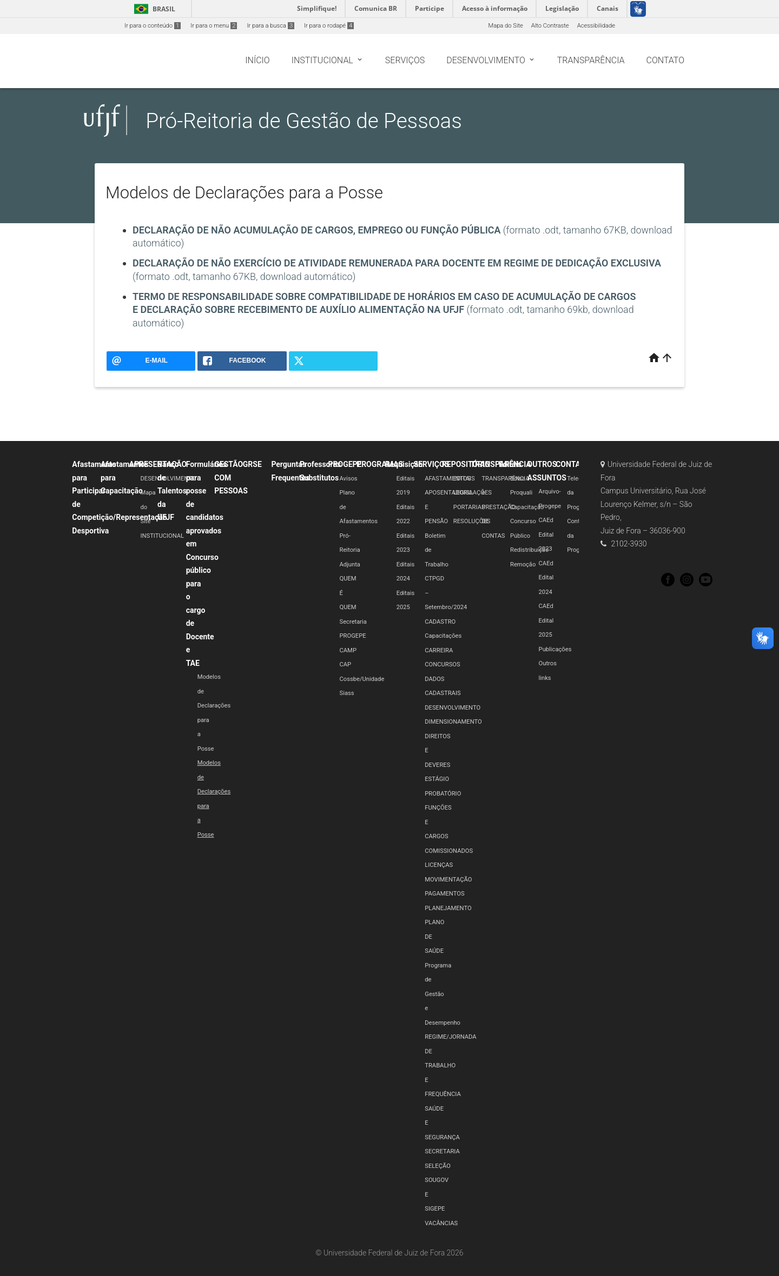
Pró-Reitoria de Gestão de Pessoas (304, 121)
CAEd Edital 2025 (546, 620)
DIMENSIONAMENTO (453, 721)
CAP (346, 664)
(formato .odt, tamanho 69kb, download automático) (384, 310)
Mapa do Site (505, 25)
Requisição (404, 464)
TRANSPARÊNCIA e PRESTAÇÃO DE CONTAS (505, 507)
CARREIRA (439, 650)
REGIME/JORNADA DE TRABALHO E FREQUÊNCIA (450, 1065)
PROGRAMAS (380, 464)
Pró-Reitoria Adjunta (350, 550)
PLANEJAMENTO (448, 908)
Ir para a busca (270, 25)
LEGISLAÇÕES (472, 492)
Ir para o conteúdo (152, 25)
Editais (510, 464)
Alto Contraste (550, 25)
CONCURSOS (442, 664)
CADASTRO (440, 621)
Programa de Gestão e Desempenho (442, 994)
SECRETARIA (442, 1151)
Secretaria (353, 621)
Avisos (349, 478)
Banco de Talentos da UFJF (172, 491)
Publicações (555, 649)
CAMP (348, 650)
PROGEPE (345, 464)
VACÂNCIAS (441, 1223)
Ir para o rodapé (329, 25)
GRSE (252, 464)
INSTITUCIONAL (162, 535)
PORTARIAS (469, 507)
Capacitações (443, 635)
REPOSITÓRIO (466, 464)
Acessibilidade (596, 25)
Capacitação (527, 507)
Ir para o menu (213, 25)
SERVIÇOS (431, 464)
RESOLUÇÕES (472, 521)
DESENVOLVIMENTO (168, 478)
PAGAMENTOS (444, 893)
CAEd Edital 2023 (546, 534)
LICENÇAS (439, 865)
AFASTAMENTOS (448, 478)
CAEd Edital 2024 (546, 578)
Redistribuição (529, 549)
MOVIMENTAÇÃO (448, 879)
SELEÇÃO (438, 1166)
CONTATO (573, 464)
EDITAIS (464, 478)
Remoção (523, 564)
